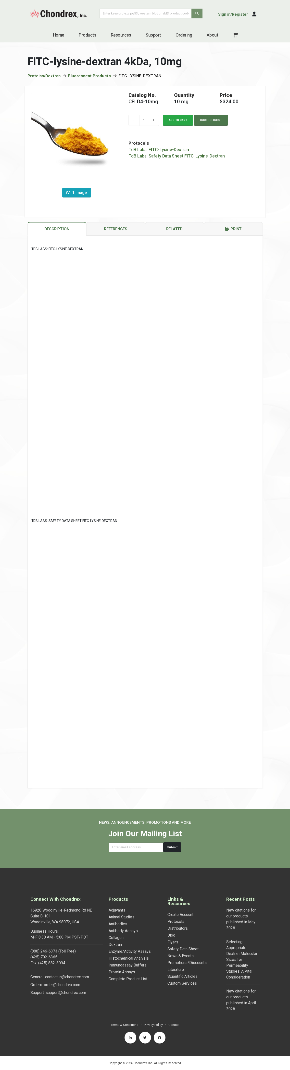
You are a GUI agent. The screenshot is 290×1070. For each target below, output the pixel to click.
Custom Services (182, 983)
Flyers (172, 942)
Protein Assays (122, 972)
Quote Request (211, 120)
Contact (173, 1025)
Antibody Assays (123, 930)
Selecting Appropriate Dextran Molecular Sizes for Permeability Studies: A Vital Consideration (241, 959)
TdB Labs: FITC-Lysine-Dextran (158, 149)
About (212, 35)
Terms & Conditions (124, 1025)
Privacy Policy (153, 1025)
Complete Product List (128, 979)
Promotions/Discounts (187, 962)
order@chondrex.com (62, 984)
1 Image (76, 192)
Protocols (175, 921)
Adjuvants (117, 910)
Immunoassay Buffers (128, 965)
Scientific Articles (182, 976)
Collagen (116, 937)
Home (58, 35)
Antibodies (118, 924)
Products (87, 35)
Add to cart (178, 120)
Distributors (177, 928)
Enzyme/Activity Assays (130, 951)
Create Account (180, 914)
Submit (172, 847)
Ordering (184, 35)
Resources (121, 35)
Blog (171, 935)
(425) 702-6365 (43, 957)
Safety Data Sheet (183, 949)
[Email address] (136, 847)
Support (153, 35)
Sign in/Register (233, 14)
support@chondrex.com (66, 992)
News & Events (180, 955)
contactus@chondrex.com (67, 977)
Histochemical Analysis (129, 958)
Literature (175, 969)
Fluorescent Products (89, 75)
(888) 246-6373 (43, 951)
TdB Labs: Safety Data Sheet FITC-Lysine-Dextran (176, 156)
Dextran (115, 944)
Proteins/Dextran (44, 75)
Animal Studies (121, 917)
